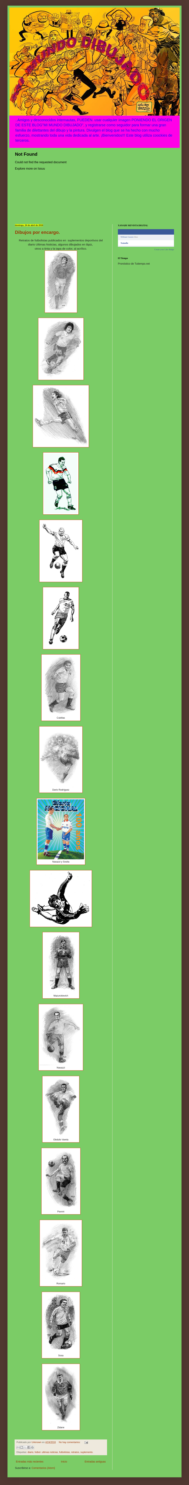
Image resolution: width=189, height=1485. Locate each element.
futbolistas (64, 1452)
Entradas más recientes (29, 1461)
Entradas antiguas (95, 1461)
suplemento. (86, 1452)
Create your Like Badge (164, 249)
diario (30, 1452)
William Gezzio (127, 237)
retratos (75, 1452)
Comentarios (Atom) (43, 1467)
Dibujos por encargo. (37, 232)
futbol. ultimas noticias (46, 1452)
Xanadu (124, 243)
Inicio (64, 1461)
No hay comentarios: (70, 1442)
